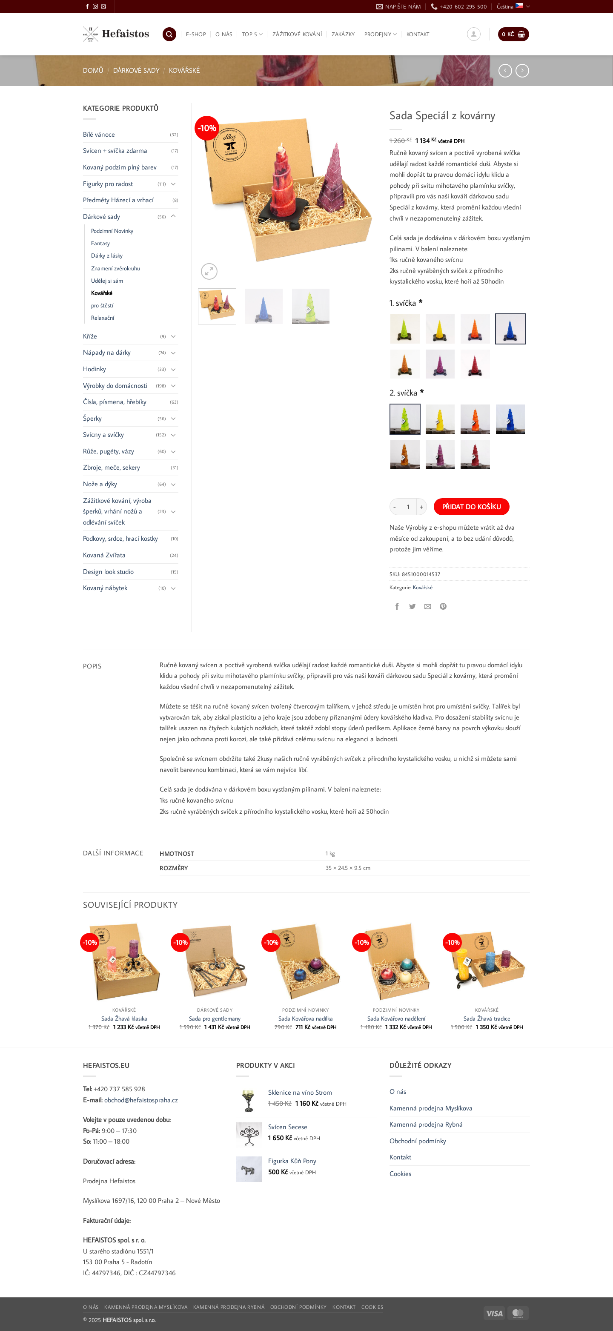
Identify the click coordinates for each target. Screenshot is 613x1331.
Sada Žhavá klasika (124, 1018)
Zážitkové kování (297, 34)
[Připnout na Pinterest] (443, 607)
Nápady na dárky (107, 352)
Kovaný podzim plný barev (120, 167)
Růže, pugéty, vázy (108, 451)
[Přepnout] (173, 183)
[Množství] (408, 506)
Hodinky (94, 368)
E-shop (196, 34)
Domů (93, 70)
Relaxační (102, 317)
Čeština (513, 7)
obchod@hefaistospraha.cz (141, 1100)
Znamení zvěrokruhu (115, 268)
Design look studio (108, 571)
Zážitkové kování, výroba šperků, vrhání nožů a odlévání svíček (117, 511)
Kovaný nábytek (105, 587)
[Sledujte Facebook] (87, 7)
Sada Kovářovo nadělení (396, 1018)
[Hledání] (169, 34)
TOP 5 (252, 34)
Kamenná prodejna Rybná (426, 1124)
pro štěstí (102, 305)
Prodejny (380, 34)
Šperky (92, 418)
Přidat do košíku (471, 506)
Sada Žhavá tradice (487, 1018)
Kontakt (418, 34)
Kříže (90, 336)
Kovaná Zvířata (104, 555)
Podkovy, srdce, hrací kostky (120, 538)
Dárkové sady (136, 70)
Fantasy (100, 243)
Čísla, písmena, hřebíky (114, 401)
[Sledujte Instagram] (95, 7)
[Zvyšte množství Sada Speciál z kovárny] (422, 506)
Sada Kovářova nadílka (305, 1018)
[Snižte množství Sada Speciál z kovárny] (395, 506)
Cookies (400, 1173)
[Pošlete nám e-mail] (103, 7)
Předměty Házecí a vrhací (118, 199)
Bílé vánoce (99, 134)
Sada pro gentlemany (215, 1018)
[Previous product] (522, 70)
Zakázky (343, 34)
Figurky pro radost (108, 183)
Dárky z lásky (107, 255)
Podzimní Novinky (112, 231)
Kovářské (184, 70)
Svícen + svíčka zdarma (115, 150)
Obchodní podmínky (418, 1140)
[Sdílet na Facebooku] (397, 607)
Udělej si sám (107, 280)
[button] (474, 34)
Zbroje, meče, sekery (111, 467)
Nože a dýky (100, 483)
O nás (223, 34)
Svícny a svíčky (103, 434)
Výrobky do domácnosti (115, 385)
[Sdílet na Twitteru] (413, 607)
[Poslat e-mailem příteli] (428, 607)
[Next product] (505, 70)
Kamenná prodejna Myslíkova (431, 1108)
